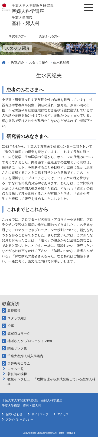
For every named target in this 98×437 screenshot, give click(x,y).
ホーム (4, 62)
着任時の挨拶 (17, 374)
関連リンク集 (17, 348)
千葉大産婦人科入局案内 (25, 356)
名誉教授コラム (18, 363)
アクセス (63, 414)
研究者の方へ (18, 36)
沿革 (10, 326)
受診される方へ (49, 36)
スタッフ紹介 (38, 62)
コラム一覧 (15, 369)
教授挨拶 (13, 310)
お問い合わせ (14, 414)
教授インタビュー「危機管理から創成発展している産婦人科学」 (51, 381)
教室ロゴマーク (18, 333)
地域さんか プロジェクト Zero (29, 341)
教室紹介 (17, 62)
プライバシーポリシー (19, 419)
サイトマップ (40, 414)
